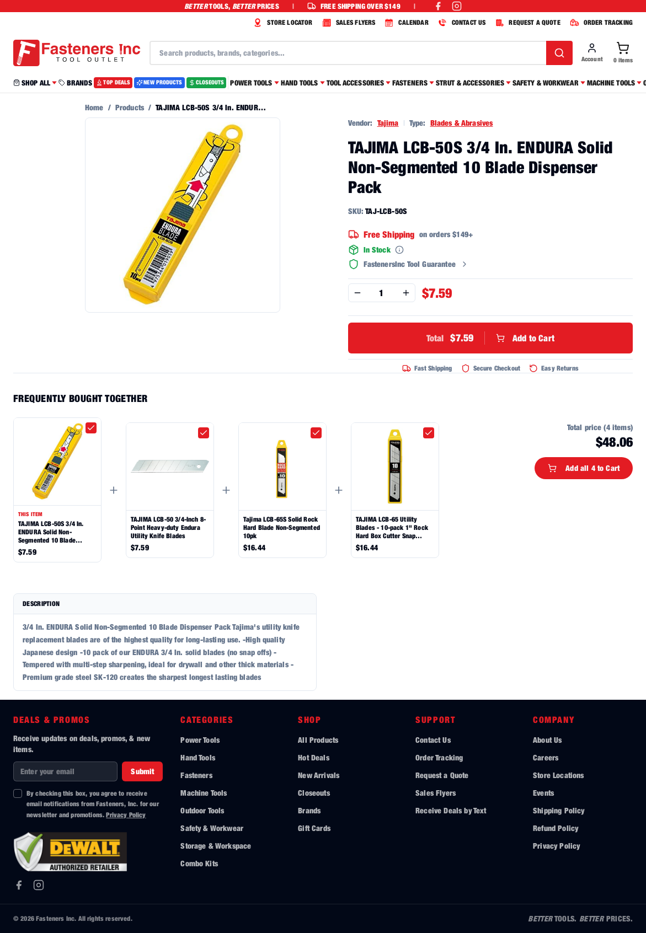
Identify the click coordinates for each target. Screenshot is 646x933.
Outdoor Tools (202, 810)
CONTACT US (460, 22)
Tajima (388, 122)
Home (94, 107)
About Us (547, 739)
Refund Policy (555, 828)
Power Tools (200, 739)
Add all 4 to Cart (584, 468)
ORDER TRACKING (600, 22)
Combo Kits (199, 863)
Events (543, 792)
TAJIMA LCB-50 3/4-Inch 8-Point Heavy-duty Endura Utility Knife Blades (168, 527)
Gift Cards (314, 828)
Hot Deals (313, 757)
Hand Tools (197, 757)
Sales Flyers (435, 792)
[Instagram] (38, 885)
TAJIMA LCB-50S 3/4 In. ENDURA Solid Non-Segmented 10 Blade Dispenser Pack (51, 531)
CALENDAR (405, 22)
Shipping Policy (558, 810)
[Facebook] (18, 885)
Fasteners (196, 775)
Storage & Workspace (215, 845)
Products (129, 107)
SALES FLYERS (347, 22)
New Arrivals (318, 775)
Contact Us (433, 739)
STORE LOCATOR (281, 22)
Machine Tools (203, 792)
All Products (318, 739)
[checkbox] (91, 427)
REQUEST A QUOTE (526, 22)
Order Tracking (439, 757)
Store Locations (558, 775)
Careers (545, 757)
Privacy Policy (126, 815)
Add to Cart (490, 338)
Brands (309, 810)
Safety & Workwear (211, 828)
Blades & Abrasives (461, 122)
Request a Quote (441, 775)
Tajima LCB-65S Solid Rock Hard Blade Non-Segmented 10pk (281, 527)
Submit (142, 771)
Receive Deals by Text (450, 810)
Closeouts (313, 792)
